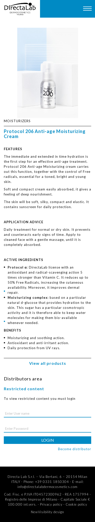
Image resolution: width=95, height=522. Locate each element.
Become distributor (74, 449)
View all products (47, 363)
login (47, 440)
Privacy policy (51, 504)
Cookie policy (76, 504)
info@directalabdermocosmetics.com (47, 487)
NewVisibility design (47, 512)
